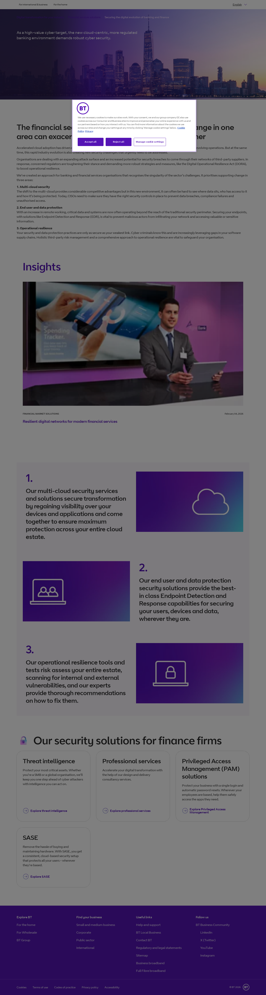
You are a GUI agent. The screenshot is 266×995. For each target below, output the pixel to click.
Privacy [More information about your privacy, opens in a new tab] (89, 131)
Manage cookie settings (150, 141)
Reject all (118, 141)
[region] (134, 126)
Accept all (91, 141)
